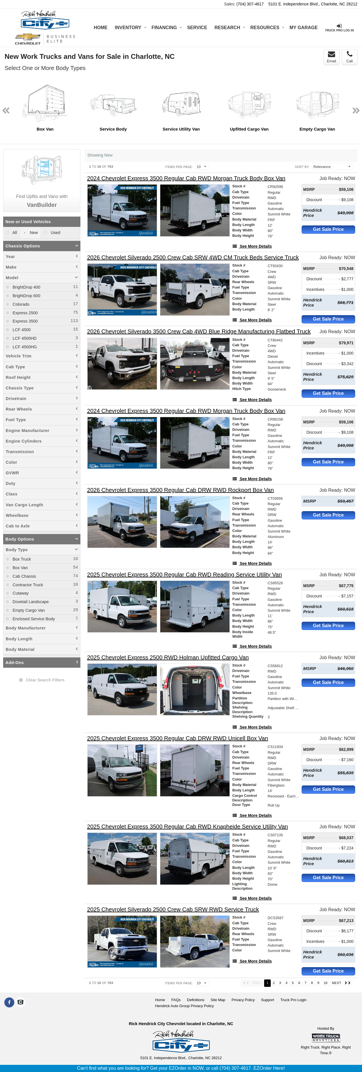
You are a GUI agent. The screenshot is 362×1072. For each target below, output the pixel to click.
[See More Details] (252, 246)
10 (325, 983)
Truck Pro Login (293, 1000)
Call (349, 57)
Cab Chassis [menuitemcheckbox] (23, 576)
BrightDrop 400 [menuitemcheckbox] (25, 287)
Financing (166, 27)
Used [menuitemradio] (55, 232)
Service (197, 27)
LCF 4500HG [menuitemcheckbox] (24, 347)
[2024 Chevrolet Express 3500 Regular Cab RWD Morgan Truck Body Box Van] (186, 178)
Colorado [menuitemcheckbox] (20, 304)
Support (267, 1000)
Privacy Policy (243, 1000)
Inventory (130, 27)
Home (101, 27)
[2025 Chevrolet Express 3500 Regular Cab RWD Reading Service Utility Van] (184, 574)
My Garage (304, 27)
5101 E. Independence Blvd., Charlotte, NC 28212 (312, 4)
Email (331, 57)
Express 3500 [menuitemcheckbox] (24, 321)
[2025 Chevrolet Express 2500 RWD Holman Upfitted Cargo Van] (168, 657)
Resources (267, 27)
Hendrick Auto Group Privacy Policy (184, 1006)
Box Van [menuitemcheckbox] (19, 567)
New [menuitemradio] (33, 232)
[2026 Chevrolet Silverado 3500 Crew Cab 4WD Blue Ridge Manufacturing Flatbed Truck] (199, 331)
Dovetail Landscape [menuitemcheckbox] (30, 601)
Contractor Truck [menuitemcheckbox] (27, 585)
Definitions (195, 1000)
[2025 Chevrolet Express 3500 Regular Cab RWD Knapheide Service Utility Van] (187, 826)
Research (229, 27)
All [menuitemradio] (14, 232)
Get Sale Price (328, 229)
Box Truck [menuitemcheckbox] (21, 559)
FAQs (176, 1000)
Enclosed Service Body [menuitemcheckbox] (33, 619)
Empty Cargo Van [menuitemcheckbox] (28, 610)
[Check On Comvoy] (20, 1002)
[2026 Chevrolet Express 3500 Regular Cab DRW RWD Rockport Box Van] (180, 490)
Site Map (218, 1000)
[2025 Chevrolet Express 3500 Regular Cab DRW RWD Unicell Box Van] (177, 738)
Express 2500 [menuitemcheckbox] (24, 313)
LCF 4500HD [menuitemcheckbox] (24, 338)
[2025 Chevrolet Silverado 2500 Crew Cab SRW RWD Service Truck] (173, 909)
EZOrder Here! (269, 1068)
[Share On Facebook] (9, 1002)
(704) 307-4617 (250, 4)
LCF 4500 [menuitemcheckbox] (21, 329)
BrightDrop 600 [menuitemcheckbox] (25, 295)
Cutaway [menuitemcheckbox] (20, 593)
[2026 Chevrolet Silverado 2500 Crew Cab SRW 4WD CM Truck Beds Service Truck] (193, 257)
